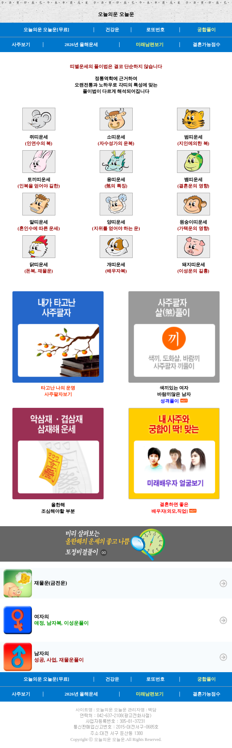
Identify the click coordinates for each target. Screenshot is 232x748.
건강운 (112, 29)
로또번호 (155, 29)
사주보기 (21, 44)
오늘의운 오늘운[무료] (46, 29)
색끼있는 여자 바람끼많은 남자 (173, 394)
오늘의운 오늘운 (116, 14)
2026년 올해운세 (81, 44)
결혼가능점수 (206, 44)
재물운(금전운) (50, 583)
